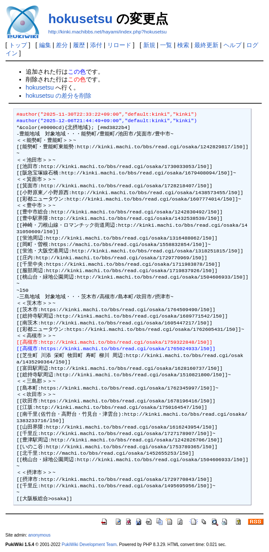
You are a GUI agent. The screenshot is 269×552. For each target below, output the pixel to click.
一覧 (166, 45)
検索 (183, 45)
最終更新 (206, 45)
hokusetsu (80, 19)
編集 (45, 45)
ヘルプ (233, 45)
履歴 (79, 45)
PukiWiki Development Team (89, 544)
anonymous (39, 535)
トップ (18, 45)
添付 (96, 45)
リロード (119, 45)
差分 (62, 45)
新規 (149, 45)
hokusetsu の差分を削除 (59, 95)
